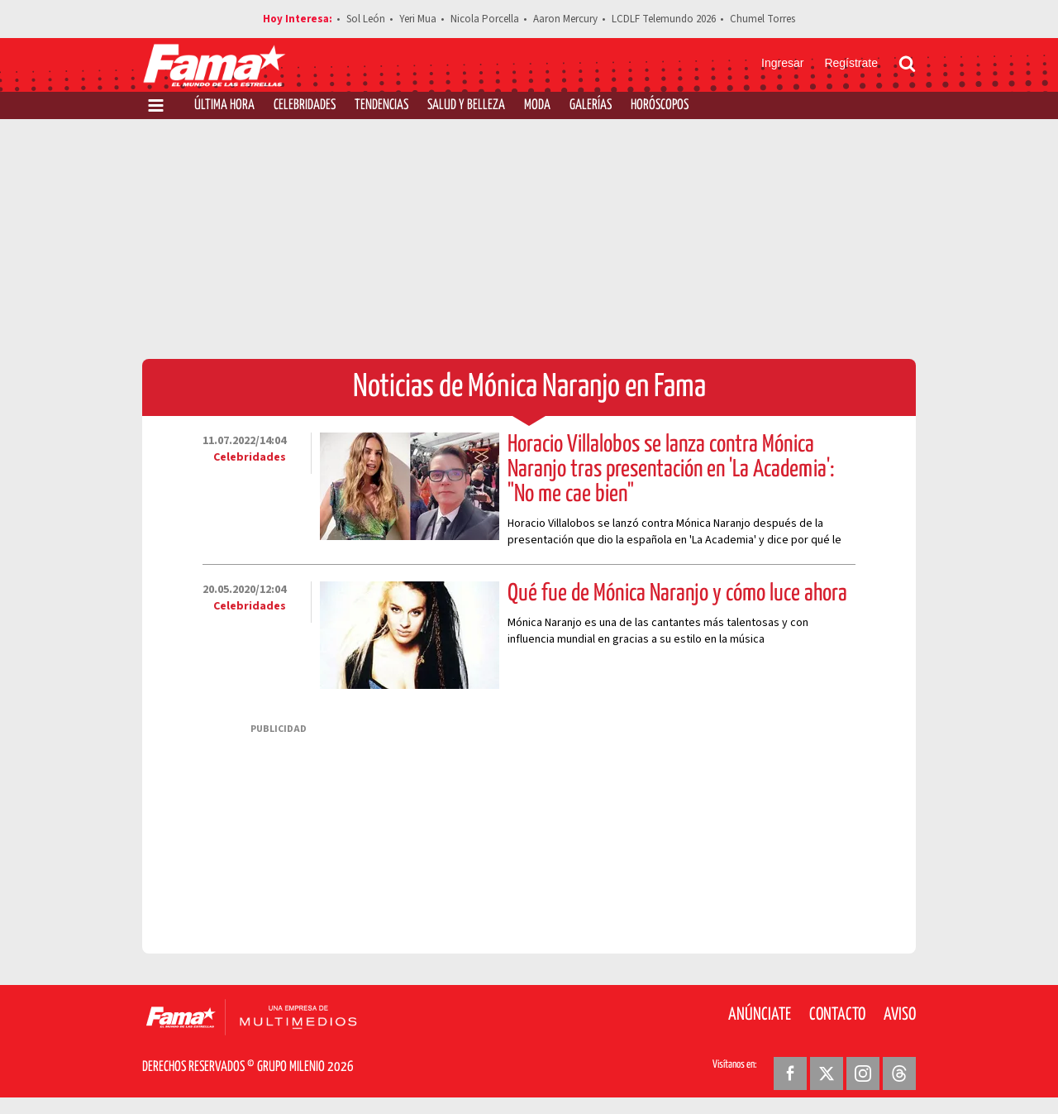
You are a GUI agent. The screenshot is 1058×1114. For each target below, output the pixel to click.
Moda (537, 105)
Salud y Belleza (466, 105)
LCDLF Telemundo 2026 (664, 19)
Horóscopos (660, 105)
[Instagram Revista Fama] (862, 1073)
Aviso (900, 1014)
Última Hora (224, 105)
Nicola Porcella (484, 19)
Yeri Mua (417, 19)
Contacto (837, 1014)
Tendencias (381, 105)
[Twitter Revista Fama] (826, 1073)
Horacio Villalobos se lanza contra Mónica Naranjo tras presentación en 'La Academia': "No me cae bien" (671, 469)
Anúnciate (759, 1014)
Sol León (365, 19)
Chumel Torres (762, 19)
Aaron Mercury (565, 19)
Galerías (591, 105)
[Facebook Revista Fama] (790, 1073)
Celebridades (305, 105)
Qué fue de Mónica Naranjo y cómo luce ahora (677, 593)
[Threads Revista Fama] (899, 1073)
